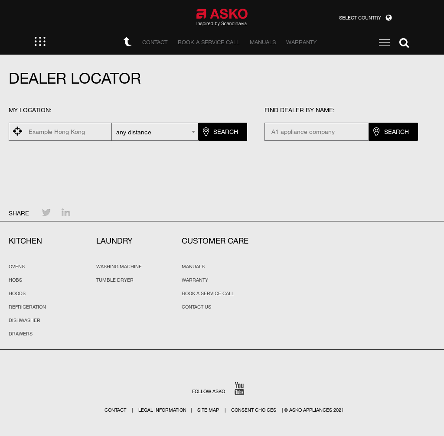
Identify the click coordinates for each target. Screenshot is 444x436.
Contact (115, 410)
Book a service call (208, 293)
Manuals (193, 267)
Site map (208, 410)
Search (225, 131)
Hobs (15, 280)
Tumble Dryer (115, 280)
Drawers (21, 334)
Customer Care (215, 240)
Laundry (114, 240)
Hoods (17, 293)
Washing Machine (119, 267)
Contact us (196, 307)
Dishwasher (24, 320)
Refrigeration (27, 307)
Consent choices (253, 410)
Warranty (195, 280)
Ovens (17, 267)
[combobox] (154, 132)
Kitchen (25, 240)
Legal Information (162, 410)
